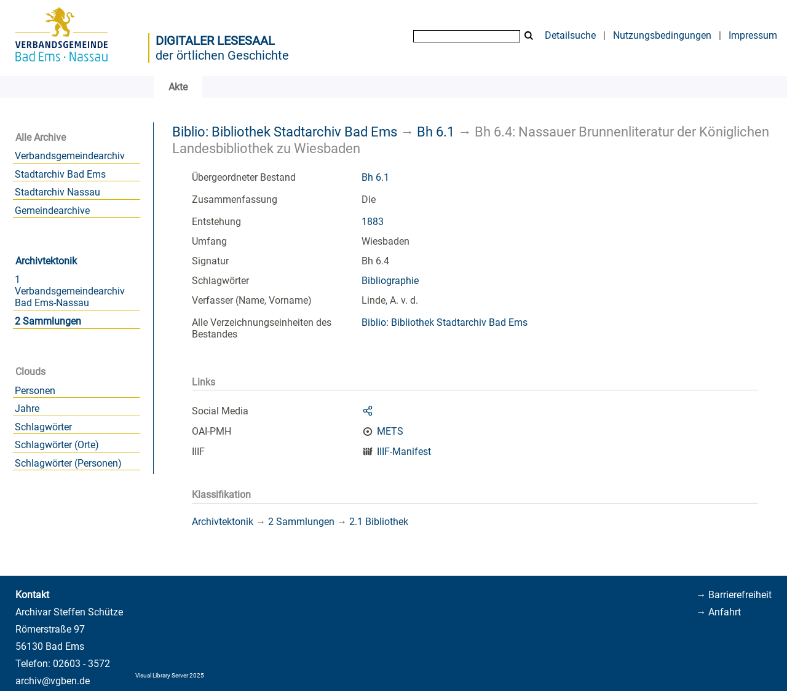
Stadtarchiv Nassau (57, 192)
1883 (373, 221)
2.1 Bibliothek (378, 521)
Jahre (27, 408)
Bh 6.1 (435, 132)
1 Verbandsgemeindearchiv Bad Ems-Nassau (70, 291)
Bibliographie (390, 280)
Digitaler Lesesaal (215, 40)
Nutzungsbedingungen (662, 35)
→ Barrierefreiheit (734, 595)
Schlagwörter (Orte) (57, 445)
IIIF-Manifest (404, 451)
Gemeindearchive (52, 210)
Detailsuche (570, 35)
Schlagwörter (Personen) (68, 463)
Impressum (753, 35)
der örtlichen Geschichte (222, 55)
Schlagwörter (43, 427)
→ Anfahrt (718, 612)
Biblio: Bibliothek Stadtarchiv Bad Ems (284, 132)
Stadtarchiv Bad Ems (60, 174)
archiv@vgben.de (52, 681)
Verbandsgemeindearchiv (70, 156)
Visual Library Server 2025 (169, 675)
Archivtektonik (46, 261)
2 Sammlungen (48, 321)
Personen (35, 391)
